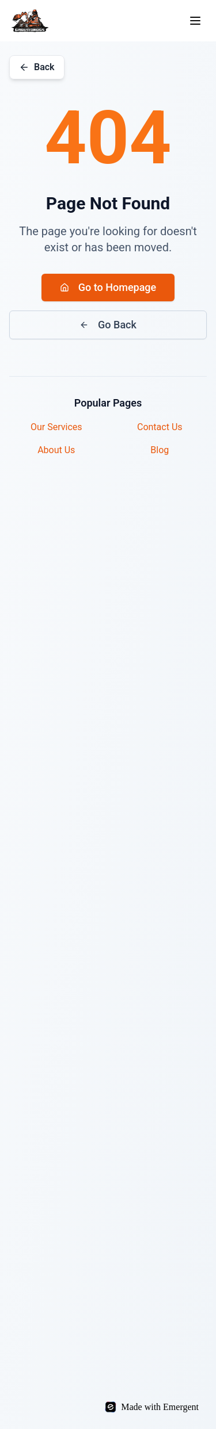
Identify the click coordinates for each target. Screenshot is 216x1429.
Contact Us (160, 427)
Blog (159, 450)
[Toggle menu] (195, 20)
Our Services (56, 427)
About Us (56, 450)
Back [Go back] (37, 67)
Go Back (108, 325)
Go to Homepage (108, 287)
